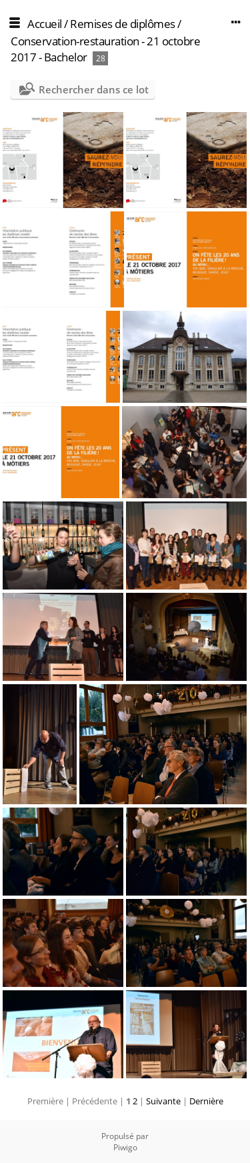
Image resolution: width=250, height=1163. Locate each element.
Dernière (206, 1101)
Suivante (163, 1101)
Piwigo (125, 1147)
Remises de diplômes (122, 23)
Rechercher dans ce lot (94, 89)
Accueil (44, 23)
